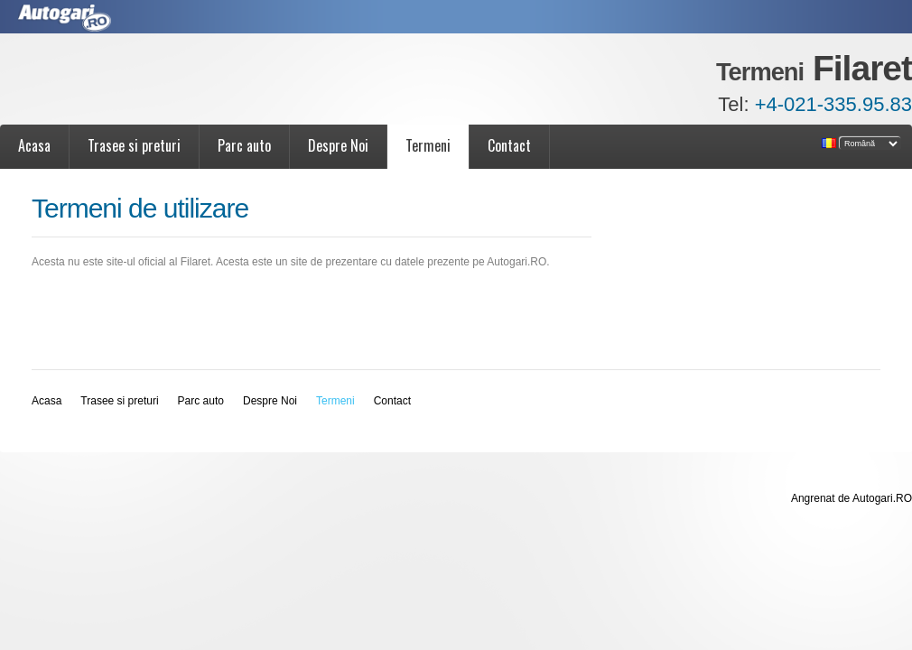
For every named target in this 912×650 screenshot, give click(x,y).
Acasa (34, 145)
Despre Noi (338, 145)
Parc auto (244, 145)
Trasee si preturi (134, 145)
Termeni (428, 145)
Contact (509, 145)
